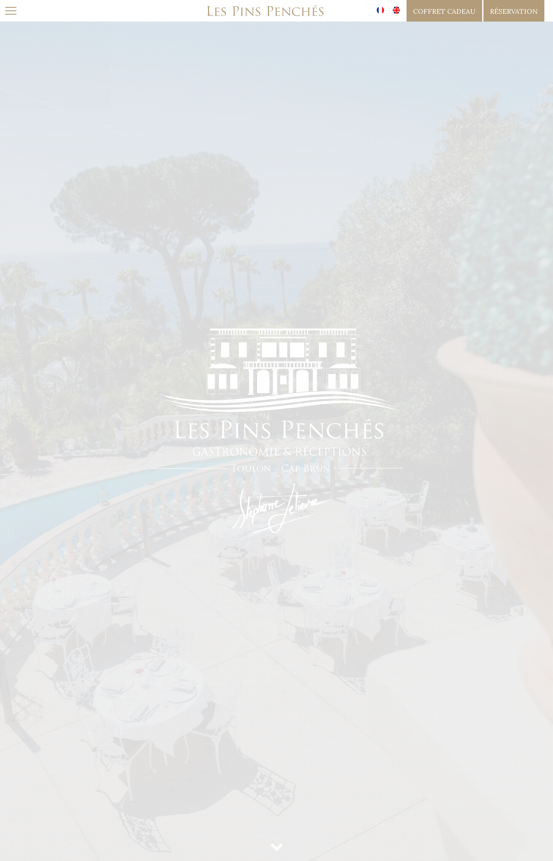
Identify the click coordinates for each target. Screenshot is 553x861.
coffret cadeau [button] (444, 11)
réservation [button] (514, 11)
